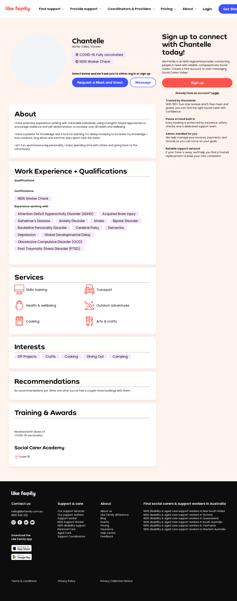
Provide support (86, 8)
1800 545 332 (19, 515)
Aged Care (64, 533)
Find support (52, 8)
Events (105, 522)
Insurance (107, 529)
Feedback (107, 536)
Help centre (108, 533)
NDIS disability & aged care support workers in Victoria (178, 515)
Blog (103, 518)
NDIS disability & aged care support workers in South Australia (182, 522)
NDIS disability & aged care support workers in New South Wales (184, 511)
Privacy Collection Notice (116, 581)
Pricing (169, 8)
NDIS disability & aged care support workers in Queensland (180, 518)
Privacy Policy (66, 581)
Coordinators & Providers (131, 8)
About (190, 8)
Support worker (67, 518)
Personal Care (67, 529)
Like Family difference (115, 515)
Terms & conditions (24, 581)
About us (106, 511)
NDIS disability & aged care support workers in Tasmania (179, 525)
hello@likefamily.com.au (27, 511)
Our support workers (71, 515)
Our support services (71, 511)
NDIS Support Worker (71, 522)
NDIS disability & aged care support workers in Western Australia (184, 529)
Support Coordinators (71, 536)
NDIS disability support (72, 525)
